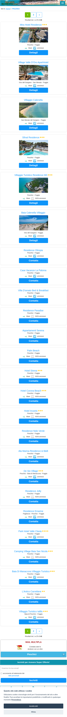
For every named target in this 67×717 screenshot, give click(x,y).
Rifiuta (33, 712)
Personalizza (16, 700)
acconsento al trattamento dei (12, 674)
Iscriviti (33, 680)
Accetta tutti (33, 706)
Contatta (33, 260)
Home (8, 9)
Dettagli (33, 52)
